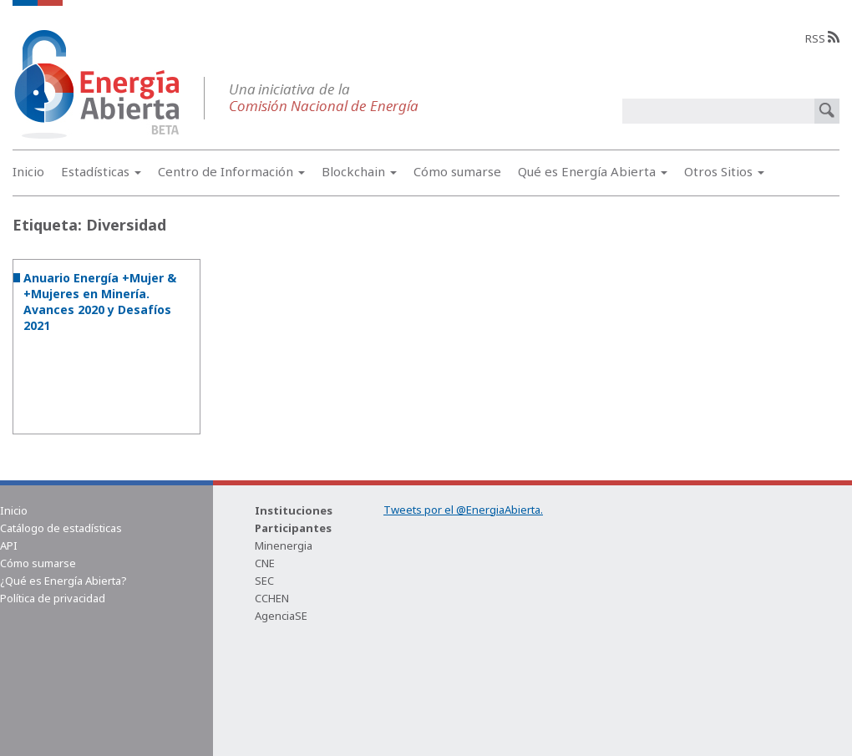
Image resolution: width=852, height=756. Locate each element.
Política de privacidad (52, 598)
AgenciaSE (281, 615)
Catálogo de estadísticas (61, 527)
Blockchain (359, 171)
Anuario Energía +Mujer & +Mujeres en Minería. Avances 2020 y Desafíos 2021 (99, 301)
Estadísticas (101, 171)
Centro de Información (231, 171)
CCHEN (272, 598)
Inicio (28, 171)
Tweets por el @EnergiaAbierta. (463, 509)
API (9, 545)
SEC (264, 580)
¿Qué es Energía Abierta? (63, 580)
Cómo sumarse (457, 171)
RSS (822, 38)
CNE (265, 563)
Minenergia (283, 545)
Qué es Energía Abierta (592, 171)
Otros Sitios (724, 171)
